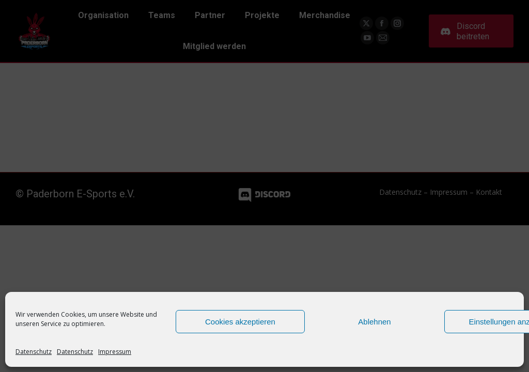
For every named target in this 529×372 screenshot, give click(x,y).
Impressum (114, 351)
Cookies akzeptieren (240, 321)
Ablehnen (374, 321)
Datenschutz (33, 351)
